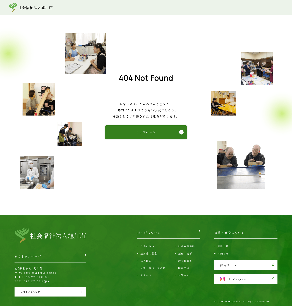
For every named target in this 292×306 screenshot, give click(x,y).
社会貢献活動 (186, 243)
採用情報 (267, 7)
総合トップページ (28, 255)
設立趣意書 (185, 258)
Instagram (234, 275)
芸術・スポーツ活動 (153, 265)
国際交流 (183, 265)
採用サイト (228, 262)
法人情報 (146, 258)
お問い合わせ (233, 7)
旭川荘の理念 (148, 251)
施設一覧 (223, 243)
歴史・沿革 (185, 251)
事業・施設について (171, 7)
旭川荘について (133, 7)
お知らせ (183, 273)
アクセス (204, 7)
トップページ (146, 132)
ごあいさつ (147, 243)
